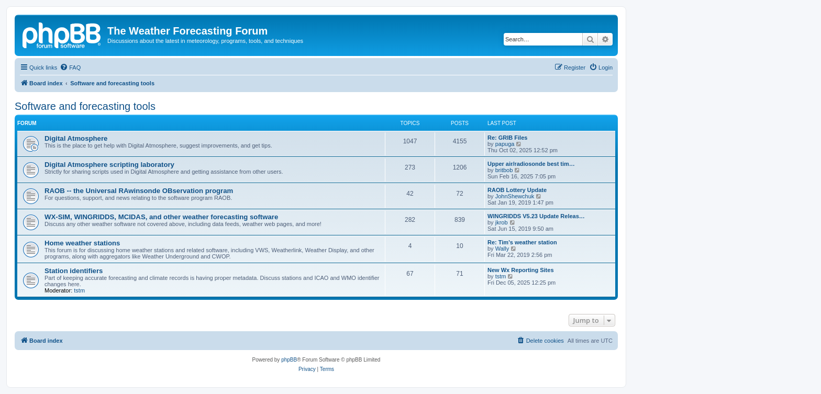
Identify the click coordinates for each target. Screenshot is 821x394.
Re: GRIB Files (507, 137)
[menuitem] (70, 67)
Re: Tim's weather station (522, 242)
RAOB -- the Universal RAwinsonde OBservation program (139, 191)
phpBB (289, 360)
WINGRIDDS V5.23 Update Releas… (536, 216)
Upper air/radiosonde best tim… (531, 164)
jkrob (501, 222)
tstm (79, 290)
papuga (505, 144)
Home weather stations (82, 243)
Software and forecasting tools (85, 106)
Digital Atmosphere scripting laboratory (109, 164)
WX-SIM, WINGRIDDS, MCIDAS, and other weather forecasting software (161, 217)
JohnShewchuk (515, 196)
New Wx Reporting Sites (520, 270)
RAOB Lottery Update (517, 190)
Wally (502, 248)
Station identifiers (74, 271)
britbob (504, 170)
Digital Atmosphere (76, 138)
